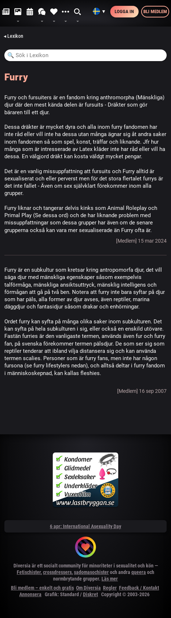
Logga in (124, 11)
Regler (110, 588)
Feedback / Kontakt (139, 588)
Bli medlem (155, 11)
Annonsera (30, 594)
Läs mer (110, 579)
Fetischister (29, 572)
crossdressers (57, 572)
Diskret (90, 594)
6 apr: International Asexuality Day (85, 526)
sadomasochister (91, 572)
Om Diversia (88, 588)
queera (138, 572)
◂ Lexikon (13, 36)
